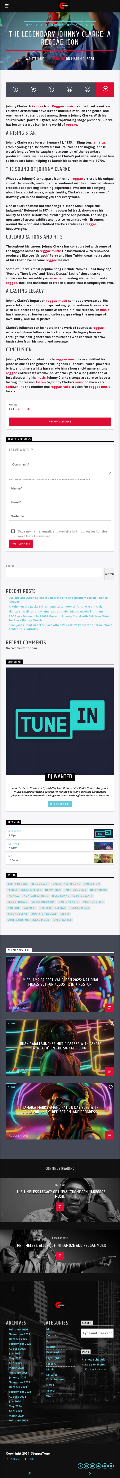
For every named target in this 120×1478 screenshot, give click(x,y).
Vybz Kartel (63, 919)
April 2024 (15, 1411)
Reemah (60, 907)
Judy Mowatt (83, 895)
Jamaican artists (35, 895)
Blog (29, 25)
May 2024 (15, 1406)
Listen (41, 382)
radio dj (30, 907)
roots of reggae (44, 913)
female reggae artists (24, 890)
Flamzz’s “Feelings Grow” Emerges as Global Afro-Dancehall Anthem (56, 611)
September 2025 (20, 1343)
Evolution (92, 884)
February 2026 (18, 1329)
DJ (47, 1341)
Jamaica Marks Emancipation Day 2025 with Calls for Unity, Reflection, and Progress (61, 1109)
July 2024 (15, 1401)
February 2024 (18, 1420)
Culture (41, 25)
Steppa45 (14, 844)
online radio (68, 902)
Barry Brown (17, 884)
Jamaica (99, 142)
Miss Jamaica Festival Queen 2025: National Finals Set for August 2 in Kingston (61, 982)
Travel (50, 1390)
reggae (71, 124)
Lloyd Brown (17, 902)
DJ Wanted (14, 831)
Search (10, 565)
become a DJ (40, 884)
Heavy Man (53, 890)
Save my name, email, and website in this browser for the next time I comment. (62, 531)
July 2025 (15, 1353)
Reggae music (63, 106)
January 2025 (17, 1377)
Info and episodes (59, 804)
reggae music (50, 251)
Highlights (75, 25)
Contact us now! (96, 1369)
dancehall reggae (66, 884)
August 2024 (17, 1396)
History (51, 1363)
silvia (64, 913)
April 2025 (15, 1363)
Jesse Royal (60, 895)
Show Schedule (95, 1359)
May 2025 (15, 1358)
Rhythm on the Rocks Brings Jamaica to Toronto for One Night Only (55, 606)
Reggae (37, 106)
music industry (43, 902)
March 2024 (16, 1415)
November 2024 (19, 1382)
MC (10, 856)
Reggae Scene (17, 913)
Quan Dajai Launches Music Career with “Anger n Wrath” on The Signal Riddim (61, 1046)
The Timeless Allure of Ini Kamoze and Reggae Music (61, 1245)
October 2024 (18, 1387)
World (50, 1396)
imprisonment (75, 890)
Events (51, 1346)
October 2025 (18, 1339)
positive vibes (93, 902)
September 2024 (20, 1391)
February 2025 (18, 1372)
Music (90, 25)
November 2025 (19, 1334)
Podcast (16, 1459)
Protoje (13, 907)
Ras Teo (45, 907)
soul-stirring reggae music (28, 919)
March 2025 (16, 1367)
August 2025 (17, 1348)
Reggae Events (95, 1364)
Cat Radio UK (55, 59)
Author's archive (60, 421)
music (104, 310)
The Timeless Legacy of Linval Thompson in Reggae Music (61, 1194)
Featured (57, 25)
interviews (98, 890)
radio (10, 387)
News (50, 1385)
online (19, 387)
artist (58, 278)
